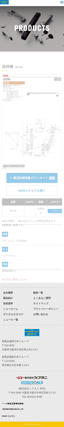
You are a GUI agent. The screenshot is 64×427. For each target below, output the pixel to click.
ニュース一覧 (10, 319)
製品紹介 (8, 298)
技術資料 (8, 303)
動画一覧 (38, 292)
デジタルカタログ (13, 314)
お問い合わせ (40, 314)
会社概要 (8, 292)
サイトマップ (40, 303)
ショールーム (10, 309)
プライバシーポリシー (45, 309)
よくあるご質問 (42, 298)
